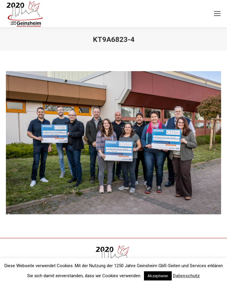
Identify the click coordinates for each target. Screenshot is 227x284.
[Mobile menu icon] (217, 13)
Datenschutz (186, 275)
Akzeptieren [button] (157, 276)
